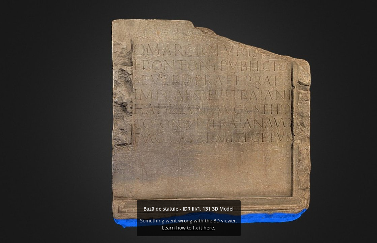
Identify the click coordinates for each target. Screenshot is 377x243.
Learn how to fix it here (188, 227)
